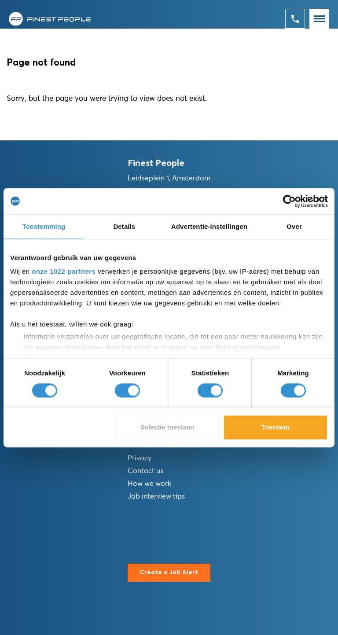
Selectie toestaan (167, 427)
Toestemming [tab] (44, 226)
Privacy (139, 458)
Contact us (145, 470)
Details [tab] (124, 226)
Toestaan (275, 427)
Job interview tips (156, 496)
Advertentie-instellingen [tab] (209, 226)
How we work (149, 483)
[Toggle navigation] (319, 19)
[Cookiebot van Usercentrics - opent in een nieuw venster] (289, 201)
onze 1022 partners (64, 271)
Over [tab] (294, 226)
